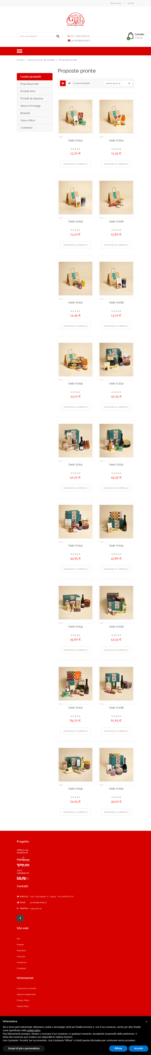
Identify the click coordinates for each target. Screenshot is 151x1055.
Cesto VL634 (116, 545)
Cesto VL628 (116, 302)
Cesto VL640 (116, 788)
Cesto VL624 (116, 140)
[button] (146, 1021)
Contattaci (21, 968)
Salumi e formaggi (30, 105)
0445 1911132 (82, 36)
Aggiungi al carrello (75, 164)
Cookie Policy (23, 1006)
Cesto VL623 (75, 140)
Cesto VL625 (75, 221)
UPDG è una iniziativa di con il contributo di (23, 864)
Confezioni (22, 962)
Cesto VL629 (75, 383)
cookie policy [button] (33, 1030)
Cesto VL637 (75, 707)
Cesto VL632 (116, 464)
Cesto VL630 (116, 383)
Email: (21, 902)
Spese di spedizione (26, 994)
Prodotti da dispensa (31, 98)
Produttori (21, 950)
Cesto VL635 (75, 626)
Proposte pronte (29, 84)
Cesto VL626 (116, 221)
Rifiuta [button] (118, 1048)
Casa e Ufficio (27, 120)
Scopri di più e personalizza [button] (23, 1048)
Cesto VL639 (75, 788)
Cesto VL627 (75, 302)
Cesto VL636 (116, 626)
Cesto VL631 (75, 464)
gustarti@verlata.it (80, 40)
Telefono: (23, 908)
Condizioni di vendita (26, 988)
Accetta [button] (138, 1048)
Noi (18, 938)
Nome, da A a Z (118, 83)
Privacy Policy (23, 1000)
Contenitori (26, 127)
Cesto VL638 (116, 707)
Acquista (21, 956)
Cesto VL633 (75, 545)
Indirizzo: (23, 897)
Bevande (25, 113)
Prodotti (20, 944)
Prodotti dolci (27, 91)
